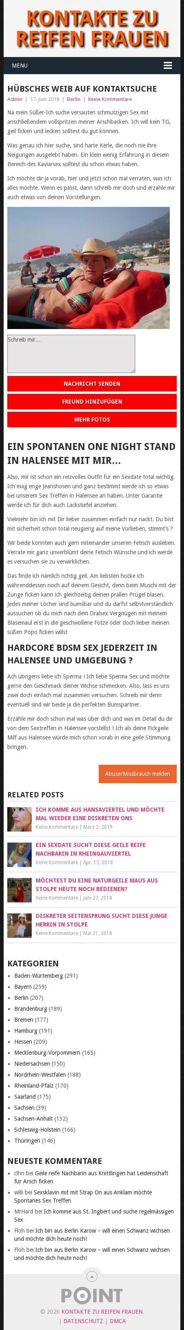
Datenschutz (83, 1321)
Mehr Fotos (92, 419)
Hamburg (25, 1030)
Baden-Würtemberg (38, 975)
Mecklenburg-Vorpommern (47, 1052)
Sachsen (24, 1107)
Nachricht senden (92, 383)
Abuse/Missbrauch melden (137, 773)
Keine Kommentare (110, 99)
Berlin (73, 99)
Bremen (23, 1019)
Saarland (25, 1096)
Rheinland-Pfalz (34, 1085)
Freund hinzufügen (92, 401)
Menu (20, 65)
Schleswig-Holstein (37, 1129)
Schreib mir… (71, 354)
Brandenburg (30, 1008)
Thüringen (27, 1140)
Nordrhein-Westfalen (40, 1074)
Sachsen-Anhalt (33, 1118)
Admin (14, 99)
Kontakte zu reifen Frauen (92, 28)
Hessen (23, 1041)
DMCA (118, 1321)
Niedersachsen (32, 1063)
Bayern (23, 986)
